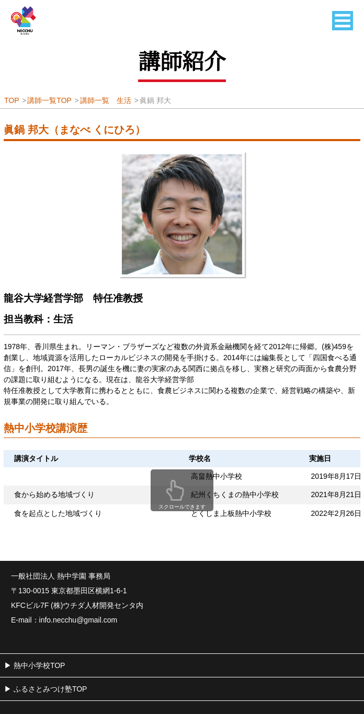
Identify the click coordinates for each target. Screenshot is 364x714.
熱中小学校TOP (39, 665)
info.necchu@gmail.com (78, 620)
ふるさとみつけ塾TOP (50, 689)
